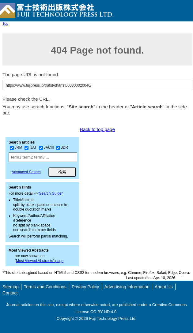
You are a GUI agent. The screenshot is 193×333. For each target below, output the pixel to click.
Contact (10, 292)
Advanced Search (26, 172)
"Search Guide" (50, 193)
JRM (16, 147)
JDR (62, 147)
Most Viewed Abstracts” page (39, 261)
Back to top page (97, 129)
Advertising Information (126, 286)
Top (5, 23)
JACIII (46, 147)
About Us (164, 286)
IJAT (31, 147)
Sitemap (10, 286)
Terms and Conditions (45, 286)
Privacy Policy (85, 286)
